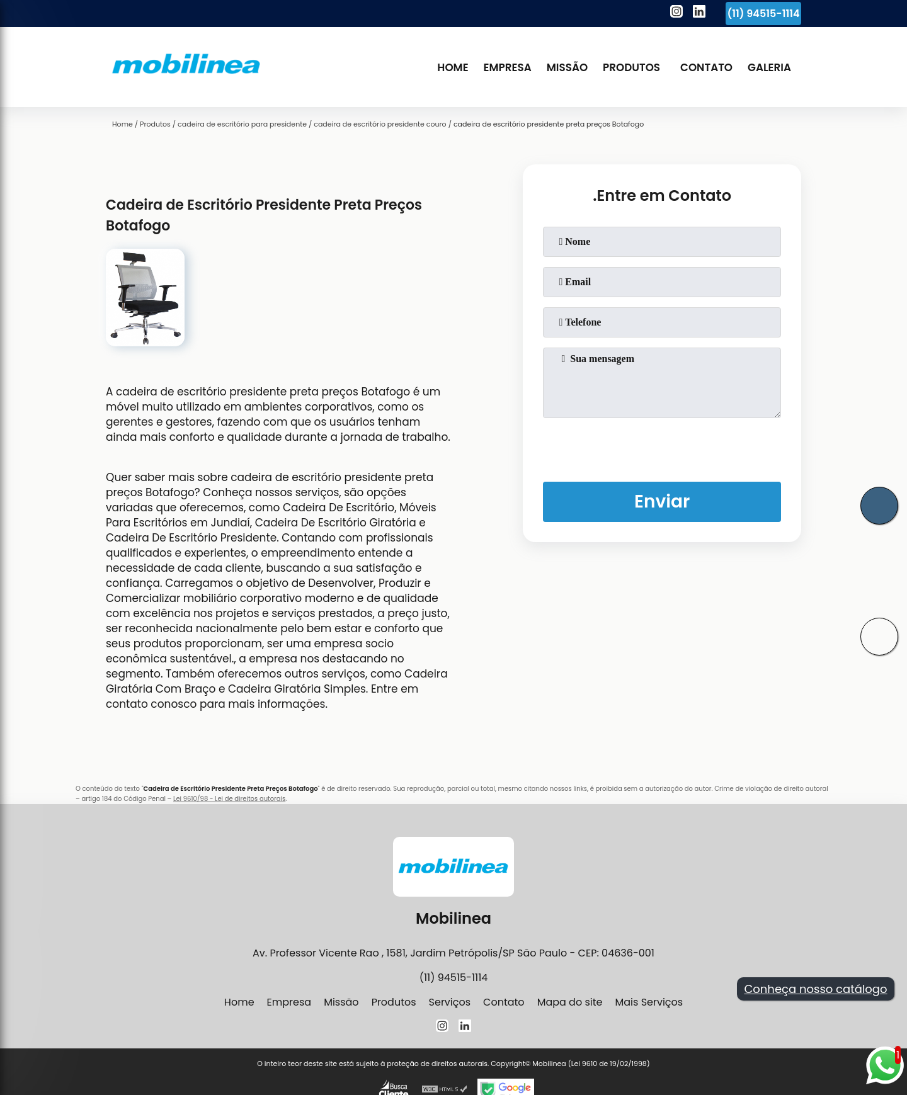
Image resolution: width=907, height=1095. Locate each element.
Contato (706, 67)
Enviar (662, 501)
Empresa (508, 67)
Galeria (769, 67)
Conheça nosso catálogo (815, 989)
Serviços (450, 1002)
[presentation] (662, 447)
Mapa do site (570, 1002)
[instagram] (676, 13)
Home (452, 67)
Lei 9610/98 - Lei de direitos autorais (229, 798)
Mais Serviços (649, 1002)
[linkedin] (699, 13)
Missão (567, 67)
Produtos (631, 67)
